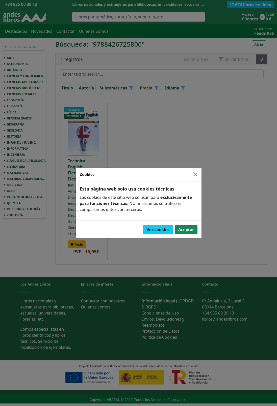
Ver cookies (158, 229)
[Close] (195, 174)
